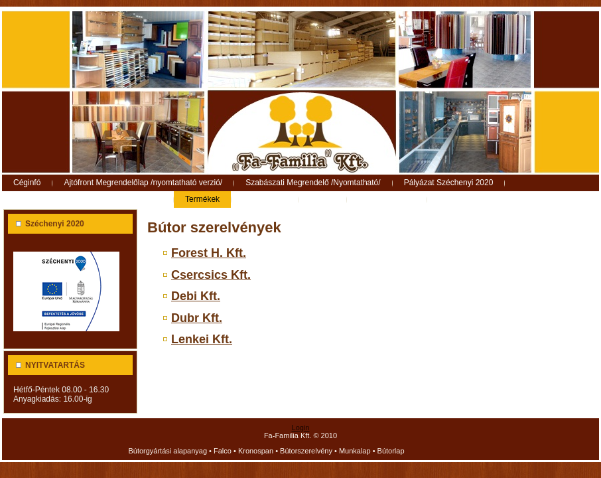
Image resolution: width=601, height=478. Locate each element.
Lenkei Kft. (201, 339)
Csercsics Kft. (211, 274)
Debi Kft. (195, 296)
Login (301, 428)
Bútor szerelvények (214, 227)
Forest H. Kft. (208, 253)
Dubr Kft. (196, 318)
